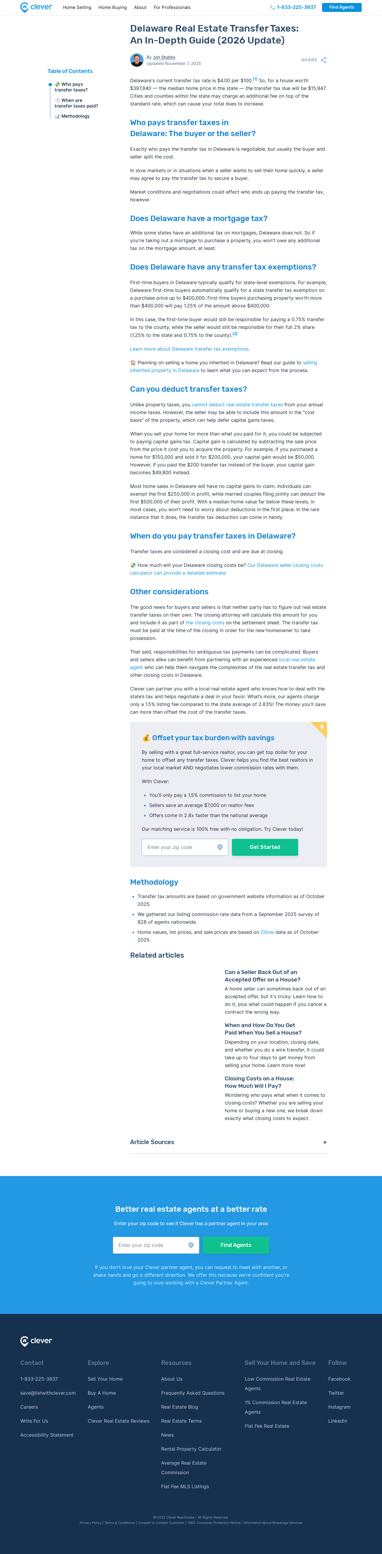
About (140, 7)
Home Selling (77, 7)
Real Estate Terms (181, 1421)
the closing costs (205, 623)
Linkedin (337, 1421)
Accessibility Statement (46, 1435)
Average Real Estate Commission (184, 1467)
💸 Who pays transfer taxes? (71, 87)
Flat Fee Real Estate (267, 1426)
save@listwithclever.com (48, 1393)
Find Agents (341, 7)
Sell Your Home (105, 1379)
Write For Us (34, 1421)
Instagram (339, 1407)
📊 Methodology (72, 116)
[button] (185, 847)
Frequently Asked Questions (192, 1393)
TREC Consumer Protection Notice (214, 1523)
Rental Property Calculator (191, 1449)
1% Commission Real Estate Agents (276, 1407)
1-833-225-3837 (39, 1379)
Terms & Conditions (119, 1523)
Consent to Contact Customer (161, 1523)
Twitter (336, 1393)
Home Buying (112, 7)
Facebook (339, 1379)
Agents (96, 1407)
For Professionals (172, 7)
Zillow (266, 932)
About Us (171, 1379)
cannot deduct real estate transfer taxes (237, 404)
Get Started (265, 847)
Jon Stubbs (164, 57)
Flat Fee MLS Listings (185, 1486)
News (167, 1435)
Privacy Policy (90, 1523)
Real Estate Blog (179, 1407)
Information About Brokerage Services (273, 1523)
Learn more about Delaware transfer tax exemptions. (190, 349)
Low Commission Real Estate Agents (277, 1383)
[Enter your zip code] (185, 847)
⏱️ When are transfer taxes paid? (76, 103)
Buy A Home (102, 1393)
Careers (29, 1407)
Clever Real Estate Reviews (118, 1421)
